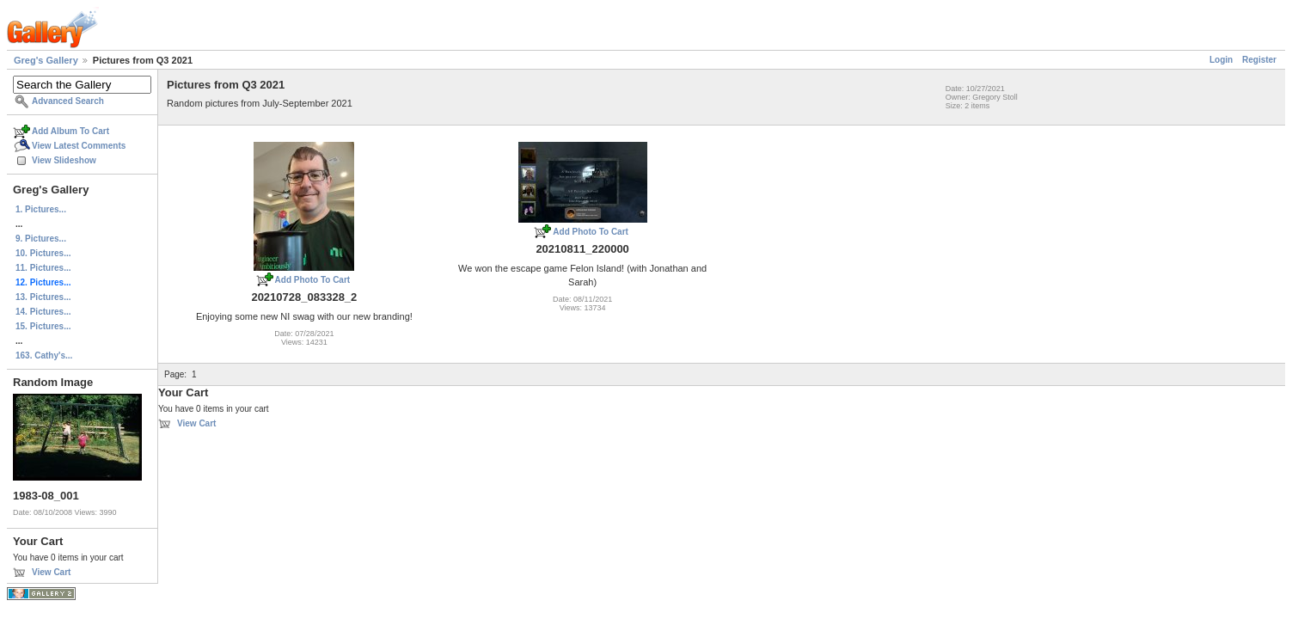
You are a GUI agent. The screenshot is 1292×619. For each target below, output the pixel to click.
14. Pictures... (42, 311)
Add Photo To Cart (313, 280)
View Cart (51, 572)
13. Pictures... (42, 297)
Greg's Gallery (46, 60)
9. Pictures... (40, 238)
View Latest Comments (79, 145)
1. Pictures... (40, 209)
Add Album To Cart (70, 131)
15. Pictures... (42, 326)
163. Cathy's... (43, 355)
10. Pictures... (42, 253)
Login (1221, 59)
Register (1259, 59)
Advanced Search (68, 101)
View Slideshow (64, 160)
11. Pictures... (42, 268)
